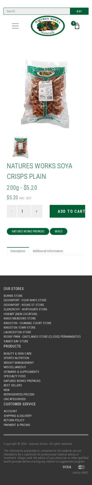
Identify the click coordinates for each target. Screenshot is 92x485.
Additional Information (48, 251)
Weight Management (19, 362)
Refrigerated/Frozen (19, 394)
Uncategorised (15, 399)
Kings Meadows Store (20, 318)
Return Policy (14, 420)
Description (18, 251)
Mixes (58, 231)
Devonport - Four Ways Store (25, 300)
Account (10, 411)
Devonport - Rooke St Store (24, 305)
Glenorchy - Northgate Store (25, 309)
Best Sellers (13, 385)
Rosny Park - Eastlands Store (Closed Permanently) (42, 336)
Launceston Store (17, 332)
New (7, 390)
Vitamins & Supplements (21, 372)
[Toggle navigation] (15, 26)
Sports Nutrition (16, 358)
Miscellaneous (15, 367)
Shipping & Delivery (18, 416)
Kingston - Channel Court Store (27, 323)
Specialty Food (15, 376)
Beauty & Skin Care (18, 353)
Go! (79, 11)
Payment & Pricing (17, 425)
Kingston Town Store (19, 327)
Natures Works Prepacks (28, 231)
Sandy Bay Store (16, 341)
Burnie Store (13, 296)
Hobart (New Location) (20, 314)
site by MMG (80, 472)
